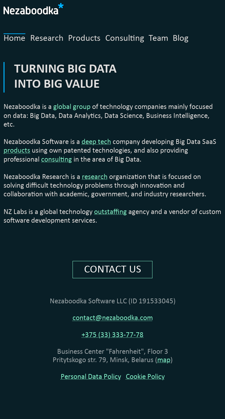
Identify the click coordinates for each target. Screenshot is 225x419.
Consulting (124, 38)
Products (84, 38)
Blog (180, 38)
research (95, 177)
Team (158, 38)
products (17, 151)
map (163, 360)
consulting (56, 160)
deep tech (96, 142)
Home (14, 38)
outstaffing (110, 212)
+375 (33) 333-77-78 (112, 335)
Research (47, 38)
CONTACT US (112, 269)
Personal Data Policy (91, 377)
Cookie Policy (145, 377)
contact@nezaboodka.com (113, 318)
